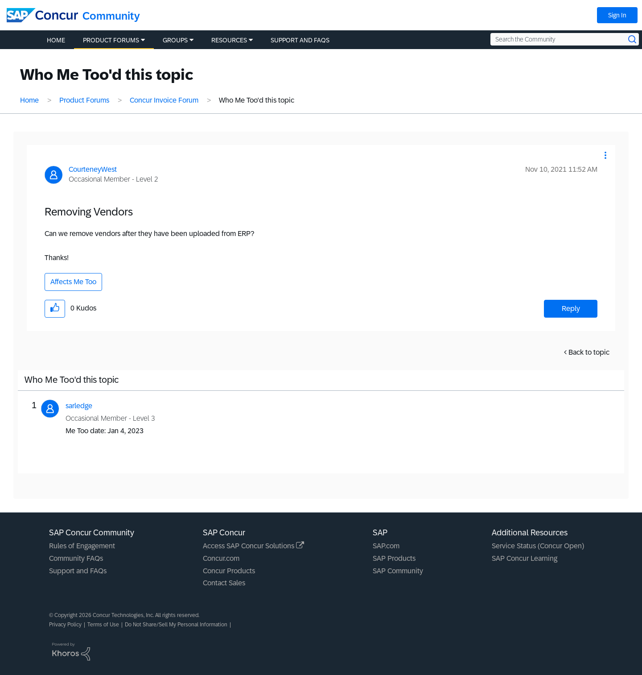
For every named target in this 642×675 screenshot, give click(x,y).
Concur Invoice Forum (164, 100)
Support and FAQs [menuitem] (300, 40)
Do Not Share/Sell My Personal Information (176, 624)
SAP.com (386, 546)
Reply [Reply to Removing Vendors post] (571, 308)
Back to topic (588, 352)
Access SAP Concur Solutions (253, 546)
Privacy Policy (65, 624)
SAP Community (398, 571)
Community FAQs (76, 558)
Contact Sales (224, 583)
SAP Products (394, 558)
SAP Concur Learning (524, 558)
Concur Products (229, 571)
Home (29, 100)
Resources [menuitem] (229, 40)
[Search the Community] (564, 39)
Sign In (617, 15)
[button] (605, 155)
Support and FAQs (78, 571)
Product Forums (84, 100)
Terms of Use (103, 624)
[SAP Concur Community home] (42, 15)
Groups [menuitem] (175, 40)
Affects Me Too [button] (73, 282)
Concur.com (221, 558)
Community (111, 16)
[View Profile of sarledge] (79, 406)
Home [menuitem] (56, 40)
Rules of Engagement (82, 546)
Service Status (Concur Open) (538, 546)
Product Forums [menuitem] (111, 40)
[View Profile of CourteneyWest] (93, 169)
